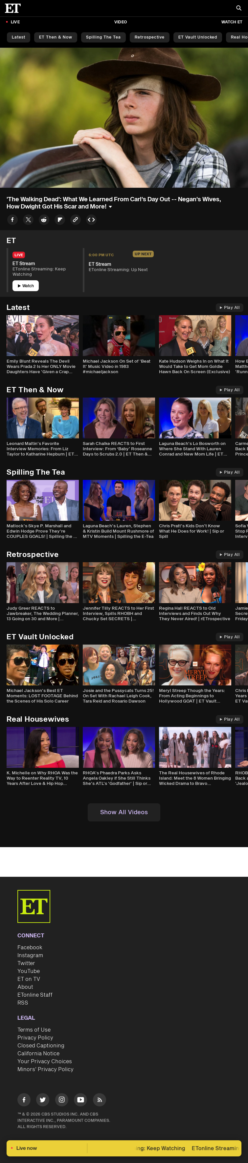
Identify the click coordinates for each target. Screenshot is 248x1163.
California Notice (38, 1054)
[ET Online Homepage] (15, 8)
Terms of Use (34, 1030)
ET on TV (28, 979)
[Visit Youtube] (80, 1101)
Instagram (30, 955)
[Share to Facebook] (12, 221)
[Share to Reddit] (44, 221)
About (25, 987)
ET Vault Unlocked (197, 37)
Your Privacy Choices (44, 1062)
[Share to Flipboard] (60, 221)
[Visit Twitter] (42, 1101)
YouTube (28, 971)
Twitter (26, 963)
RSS (22, 1003)
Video (120, 22)
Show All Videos (124, 812)
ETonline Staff (35, 995)
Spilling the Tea (103, 37)
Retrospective (150, 37)
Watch (26, 286)
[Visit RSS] (99, 1101)
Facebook (29, 948)
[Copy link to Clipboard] (75, 221)
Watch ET (231, 22)
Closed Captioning (40, 1046)
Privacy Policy (35, 1038)
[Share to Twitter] (28, 221)
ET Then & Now (55, 37)
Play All (229, 308)
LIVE (15, 22)
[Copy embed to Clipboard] (91, 221)
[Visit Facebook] (24, 1101)
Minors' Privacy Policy (45, 1069)
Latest (18, 37)
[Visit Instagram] (61, 1101)
